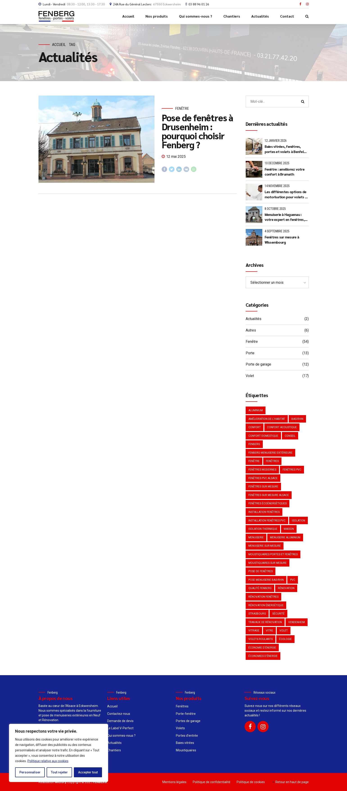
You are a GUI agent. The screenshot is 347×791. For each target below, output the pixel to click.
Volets (180, 728)
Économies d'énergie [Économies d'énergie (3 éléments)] (263, 656)
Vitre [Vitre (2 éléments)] (269, 630)
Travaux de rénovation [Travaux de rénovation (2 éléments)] (265, 622)
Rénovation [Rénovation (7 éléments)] (286, 588)
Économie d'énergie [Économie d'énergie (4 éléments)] (262, 647)
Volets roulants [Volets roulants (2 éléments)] (260, 639)
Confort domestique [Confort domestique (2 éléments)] (263, 435)
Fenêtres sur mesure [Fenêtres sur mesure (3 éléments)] (263, 486)
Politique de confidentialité (211, 782)
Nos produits (156, 16)
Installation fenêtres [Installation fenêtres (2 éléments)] (264, 512)
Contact (287, 16)
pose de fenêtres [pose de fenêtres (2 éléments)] (260, 571)
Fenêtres (182, 706)
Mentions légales (174, 782)
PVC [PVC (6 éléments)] (292, 579)
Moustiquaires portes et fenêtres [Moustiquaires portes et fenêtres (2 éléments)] (273, 554)
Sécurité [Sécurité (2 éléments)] (278, 613)
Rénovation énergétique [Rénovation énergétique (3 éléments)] (265, 605)
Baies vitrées (185, 743)
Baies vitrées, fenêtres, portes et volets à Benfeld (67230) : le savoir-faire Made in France (285, 149)
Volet (250, 376)
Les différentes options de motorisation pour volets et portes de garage (286, 194)
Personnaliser (30, 772)
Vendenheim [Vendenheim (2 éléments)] (296, 622)
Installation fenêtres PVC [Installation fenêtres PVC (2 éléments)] (267, 520)
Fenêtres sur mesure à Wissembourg (282, 239)
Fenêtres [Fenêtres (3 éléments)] (272, 461)
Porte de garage (258, 364)
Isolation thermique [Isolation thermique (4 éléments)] (262, 528)
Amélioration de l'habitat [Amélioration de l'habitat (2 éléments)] (266, 419)
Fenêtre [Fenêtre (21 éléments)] (254, 461)
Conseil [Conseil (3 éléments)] (290, 435)
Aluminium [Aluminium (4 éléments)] (255, 410)
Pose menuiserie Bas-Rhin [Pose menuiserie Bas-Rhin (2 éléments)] (266, 579)
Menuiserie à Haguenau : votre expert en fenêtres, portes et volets (285, 217)
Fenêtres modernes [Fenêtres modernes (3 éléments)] (262, 469)
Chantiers (231, 16)
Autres (251, 330)
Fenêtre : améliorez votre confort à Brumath (284, 171)
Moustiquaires (186, 750)
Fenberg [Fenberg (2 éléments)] (254, 444)
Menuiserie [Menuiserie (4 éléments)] (256, 537)
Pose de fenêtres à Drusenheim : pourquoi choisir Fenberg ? (197, 131)
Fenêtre (182, 108)
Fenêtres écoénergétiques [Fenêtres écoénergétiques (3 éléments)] (267, 503)
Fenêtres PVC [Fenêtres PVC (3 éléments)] (292, 469)
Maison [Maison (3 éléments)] (289, 528)
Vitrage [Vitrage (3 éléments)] (253, 630)
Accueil (128, 16)
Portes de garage (188, 721)
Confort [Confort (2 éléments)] (254, 427)
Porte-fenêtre (186, 714)
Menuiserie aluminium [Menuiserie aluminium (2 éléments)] (285, 537)
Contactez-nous (118, 714)
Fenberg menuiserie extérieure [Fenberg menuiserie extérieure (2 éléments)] (270, 452)
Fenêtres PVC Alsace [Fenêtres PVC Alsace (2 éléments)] (263, 478)
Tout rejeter (59, 772)
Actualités (260, 16)
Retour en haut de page (292, 782)
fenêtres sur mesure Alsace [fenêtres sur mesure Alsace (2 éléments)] (268, 495)
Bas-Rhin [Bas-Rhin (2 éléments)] (297, 419)
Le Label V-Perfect (120, 728)
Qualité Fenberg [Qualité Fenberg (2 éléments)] (260, 588)
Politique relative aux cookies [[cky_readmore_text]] (47, 761)
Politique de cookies (251, 782)
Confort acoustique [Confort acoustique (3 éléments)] (282, 427)
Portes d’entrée (187, 735)
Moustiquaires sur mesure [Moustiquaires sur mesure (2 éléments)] (267, 563)
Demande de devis (120, 721)
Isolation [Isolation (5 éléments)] (298, 520)
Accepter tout (88, 772)
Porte (250, 353)
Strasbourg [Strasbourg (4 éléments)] (257, 613)
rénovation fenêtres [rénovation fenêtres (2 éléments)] (263, 596)
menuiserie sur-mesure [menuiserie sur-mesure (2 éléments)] (264, 545)
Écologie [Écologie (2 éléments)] (285, 639)
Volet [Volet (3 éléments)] (283, 630)
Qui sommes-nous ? (195, 16)
